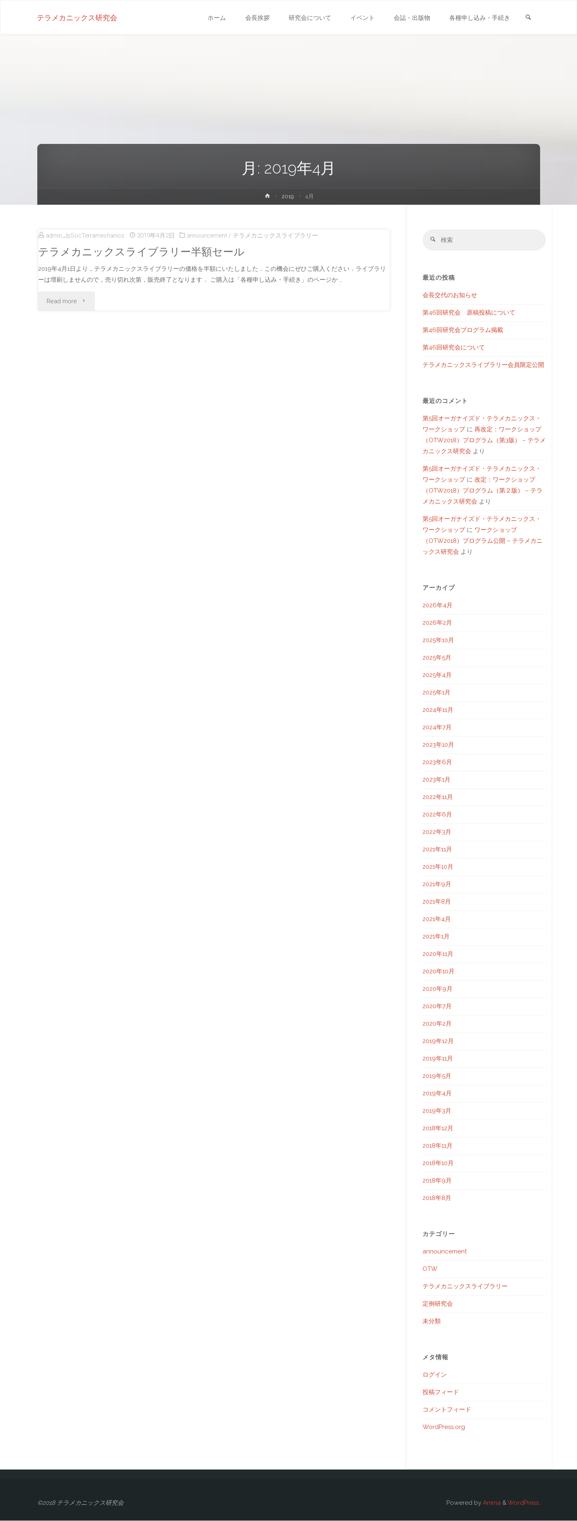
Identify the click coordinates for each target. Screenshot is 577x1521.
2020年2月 (437, 1024)
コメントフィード (447, 1410)
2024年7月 (437, 727)
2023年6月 (437, 762)
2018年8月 (437, 1198)
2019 (288, 196)
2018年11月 (438, 1146)
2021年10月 (438, 867)
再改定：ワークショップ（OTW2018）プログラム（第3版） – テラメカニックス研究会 (484, 440)
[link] (528, 18)
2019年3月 (437, 1111)
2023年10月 (438, 745)
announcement (211, 235)
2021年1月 (436, 936)
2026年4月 (438, 605)
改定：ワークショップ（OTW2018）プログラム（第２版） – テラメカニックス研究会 (483, 491)
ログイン (435, 1375)
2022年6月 (437, 814)
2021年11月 (437, 849)
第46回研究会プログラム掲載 (463, 330)
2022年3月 (437, 832)
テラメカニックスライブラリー (279, 235)
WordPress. (524, 1503)
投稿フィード (441, 1392)
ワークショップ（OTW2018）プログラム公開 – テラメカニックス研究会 (483, 541)
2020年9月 (438, 989)
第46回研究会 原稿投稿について (469, 313)
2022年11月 (438, 797)
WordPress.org (444, 1427)
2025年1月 (436, 692)
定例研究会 (438, 1304)
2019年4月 (437, 1093)
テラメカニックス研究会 (77, 17)
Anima (491, 1503)
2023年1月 (436, 780)
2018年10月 (438, 1163)
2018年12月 (438, 1128)
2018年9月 (437, 1181)
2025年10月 (438, 640)
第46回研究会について (454, 347)
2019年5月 (437, 1076)
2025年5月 (437, 658)
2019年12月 (438, 1041)
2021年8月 (437, 902)
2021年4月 (437, 919)
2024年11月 (438, 710)
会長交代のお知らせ (450, 295)
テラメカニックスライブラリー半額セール (141, 251)
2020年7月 (437, 1006)
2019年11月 (438, 1059)
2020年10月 (439, 971)
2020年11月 (438, 954)
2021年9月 (437, 884)
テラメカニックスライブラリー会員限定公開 (483, 365)
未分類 (432, 1321)
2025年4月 (437, 675)
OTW (430, 1269)
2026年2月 (437, 623)
